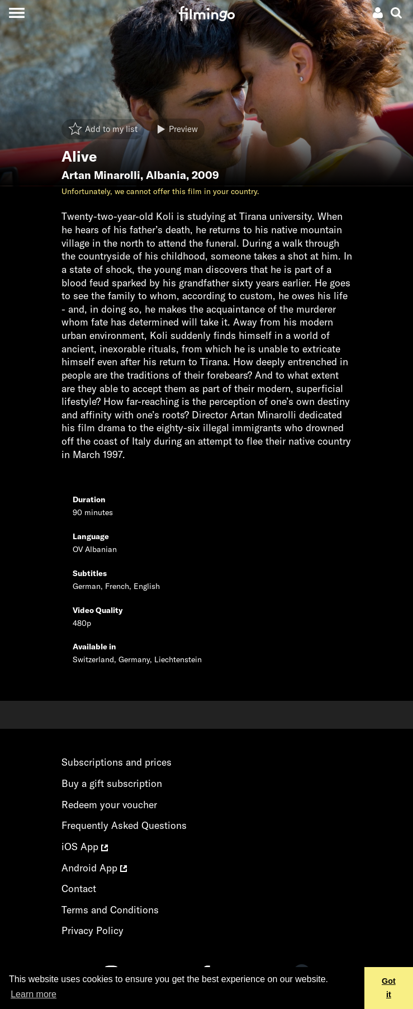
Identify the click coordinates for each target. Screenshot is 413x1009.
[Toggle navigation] (16, 12)
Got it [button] (389, 988)
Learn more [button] (33, 994)
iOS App (84, 846)
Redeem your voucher (109, 804)
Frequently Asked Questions (124, 825)
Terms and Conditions (110, 909)
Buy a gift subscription (111, 783)
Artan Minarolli (100, 175)
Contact (78, 888)
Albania (166, 175)
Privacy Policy (92, 930)
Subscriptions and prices (116, 762)
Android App (94, 867)
